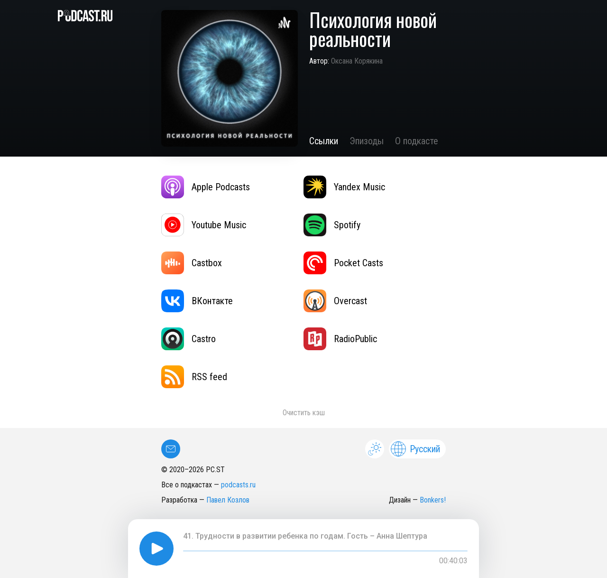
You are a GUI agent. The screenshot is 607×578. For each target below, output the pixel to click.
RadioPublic (340, 338)
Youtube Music (203, 225)
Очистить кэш (304, 412)
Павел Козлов (227, 499)
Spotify (332, 225)
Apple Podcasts (205, 187)
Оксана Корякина (357, 60)
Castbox (191, 263)
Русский (415, 449)
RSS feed (194, 376)
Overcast (335, 300)
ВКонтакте (197, 300)
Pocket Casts (343, 263)
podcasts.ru (238, 484)
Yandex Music (344, 187)
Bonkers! (433, 499)
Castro (188, 338)
